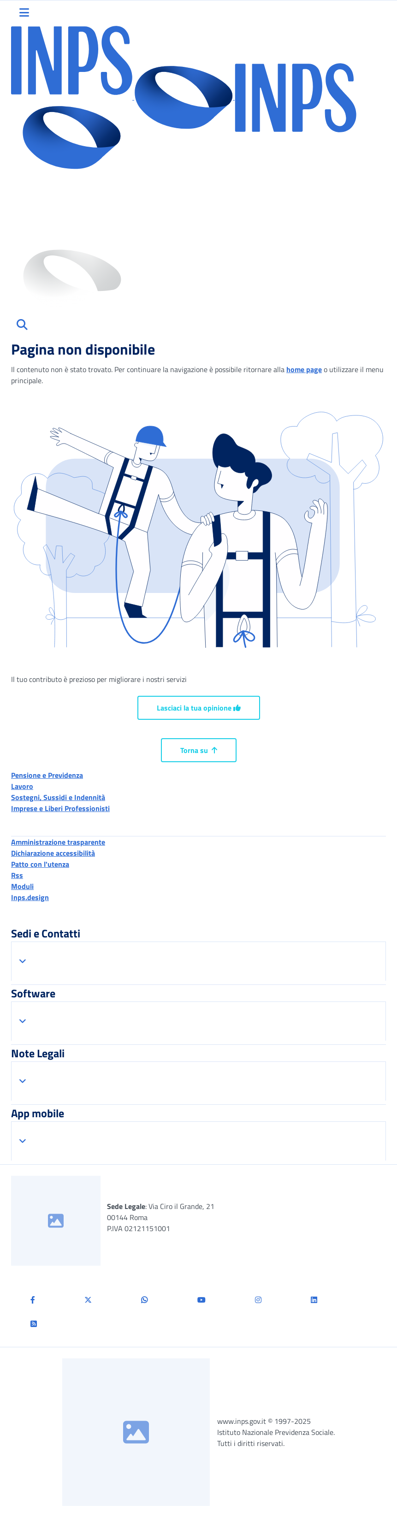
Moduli (22, 886)
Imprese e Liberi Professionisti (60, 808)
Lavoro (22, 786)
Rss (17, 875)
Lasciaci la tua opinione (199, 707)
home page (304, 369)
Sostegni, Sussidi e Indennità (58, 797)
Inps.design (30, 897)
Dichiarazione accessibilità (53, 853)
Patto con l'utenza (40, 864)
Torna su (198, 750)
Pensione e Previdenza (47, 775)
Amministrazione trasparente (58, 841)
